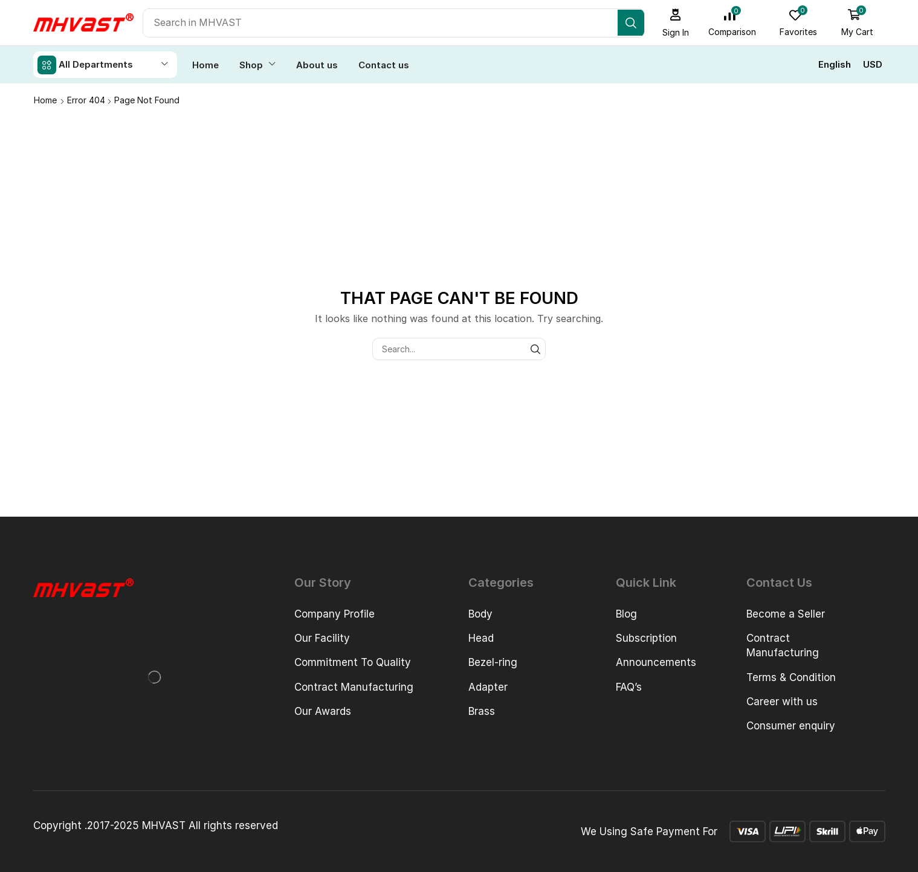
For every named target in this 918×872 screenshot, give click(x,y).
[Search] (641, 23)
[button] (685, 22)
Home (45, 99)
